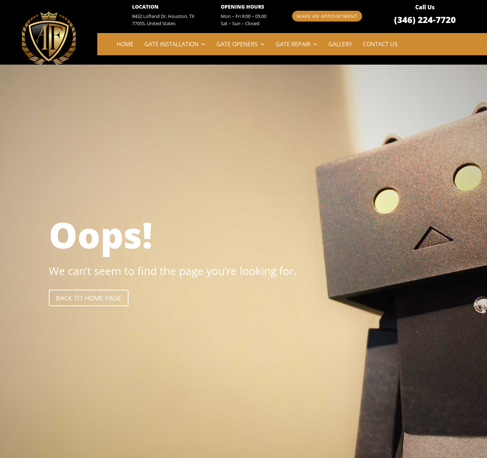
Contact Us (380, 45)
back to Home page (88, 298)
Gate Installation (171, 45)
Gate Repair (293, 45)
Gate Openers (237, 45)
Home (125, 45)
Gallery (340, 45)
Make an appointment (327, 16)
